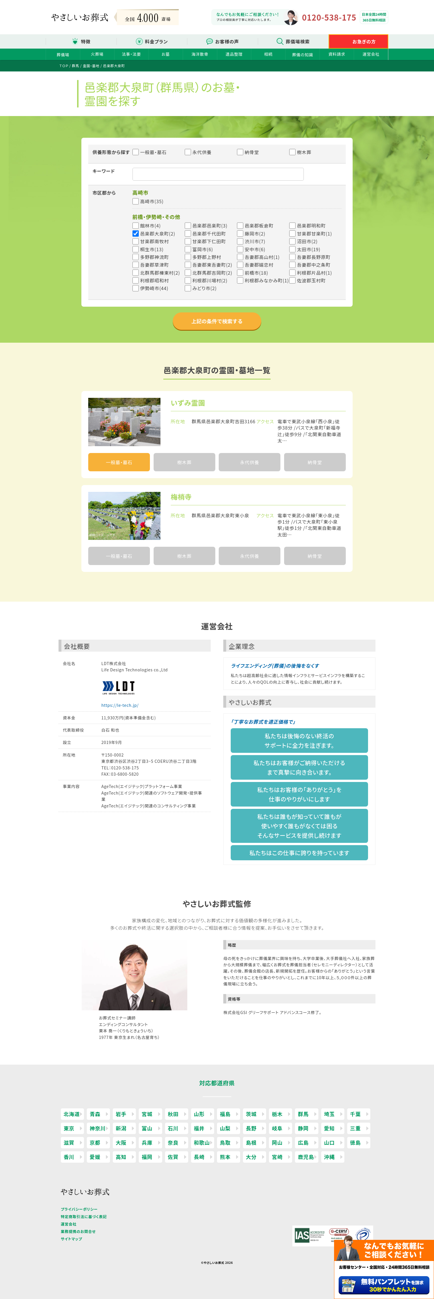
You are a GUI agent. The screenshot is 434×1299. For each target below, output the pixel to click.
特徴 (86, 41)
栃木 (277, 1114)
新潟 (121, 1128)
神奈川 (98, 1128)
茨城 (251, 1114)
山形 (199, 1114)
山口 (329, 1142)
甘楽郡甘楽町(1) (314, 233)
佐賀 (173, 1156)
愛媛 (95, 1156)
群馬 (303, 1114)
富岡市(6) (202, 249)
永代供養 (198, 152)
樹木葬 (300, 152)
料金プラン (156, 41)
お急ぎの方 (364, 41)
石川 (173, 1128)
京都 (95, 1142)
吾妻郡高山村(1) (262, 257)
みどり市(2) (204, 288)
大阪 (121, 1142)
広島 (303, 1142)
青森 (95, 1114)
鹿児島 (306, 1156)
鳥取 (225, 1142)
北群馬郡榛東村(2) (160, 273)
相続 (268, 54)
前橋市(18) (256, 273)
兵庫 (147, 1142)
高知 (121, 1156)
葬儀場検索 (298, 41)
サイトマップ (71, 1239)
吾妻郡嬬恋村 (259, 265)
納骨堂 (248, 152)
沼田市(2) (307, 241)
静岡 (303, 1128)
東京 (69, 1128)
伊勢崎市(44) (154, 288)
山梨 (225, 1128)
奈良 (173, 1142)
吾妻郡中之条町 (314, 265)
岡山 (277, 1142)
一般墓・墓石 (149, 152)
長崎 (199, 1156)
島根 (251, 1142)
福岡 (147, 1156)
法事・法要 (131, 54)
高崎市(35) (152, 201)
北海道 (72, 1114)
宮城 (147, 1114)
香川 (69, 1156)
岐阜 (277, 1128)
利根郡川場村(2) (210, 280)
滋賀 (69, 1142)
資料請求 (336, 54)
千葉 (355, 1114)
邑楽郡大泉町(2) (157, 233)
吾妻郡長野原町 (314, 257)
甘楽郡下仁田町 (209, 241)
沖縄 (329, 1156)
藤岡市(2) (255, 233)
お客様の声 (227, 41)
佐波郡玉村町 (311, 280)
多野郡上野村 (206, 257)
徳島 (355, 1142)
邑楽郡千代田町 (209, 233)
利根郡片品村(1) (314, 273)
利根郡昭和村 (154, 280)
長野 (251, 1128)
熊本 (225, 1156)
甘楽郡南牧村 (154, 241)
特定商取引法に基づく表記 (84, 1216)
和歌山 (202, 1142)
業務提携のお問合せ (78, 1231)
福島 (225, 1114)
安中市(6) (255, 249)
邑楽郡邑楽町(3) (210, 225)
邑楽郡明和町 (311, 225)
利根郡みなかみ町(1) (267, 280)
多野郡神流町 (154, 257)
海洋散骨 (199, 54)
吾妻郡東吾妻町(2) (212, 265)
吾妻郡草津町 (154, 265)
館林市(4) (150, 225)
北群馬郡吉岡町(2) (212, 273)
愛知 (329, 1128)
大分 (251, 1156)
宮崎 (277, 1156)
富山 (147, 1128)
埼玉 (329, 1114)
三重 (355, 1128)
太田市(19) (308, 249)
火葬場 (97, 54)
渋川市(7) (255, 241)
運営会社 (371, 54)
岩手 (121, 1114)
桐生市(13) (152, 249)
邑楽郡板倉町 (259, 225)
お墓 (166, 54)
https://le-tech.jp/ (120, 705)
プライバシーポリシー (79, 1209)
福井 (199, 1128)
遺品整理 (234, 54)
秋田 (173, 1114)
